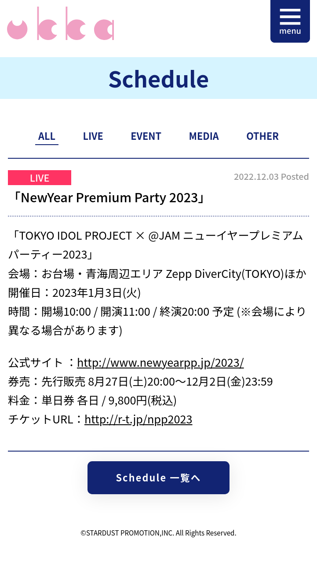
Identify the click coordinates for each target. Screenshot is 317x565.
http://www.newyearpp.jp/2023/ (160, 362)
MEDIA (204, 135)
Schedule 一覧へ (158, 477)
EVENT (146, 135)
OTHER (262, 135)
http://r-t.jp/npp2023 (138, 418)
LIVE (93, 135)
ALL (46, 135)
